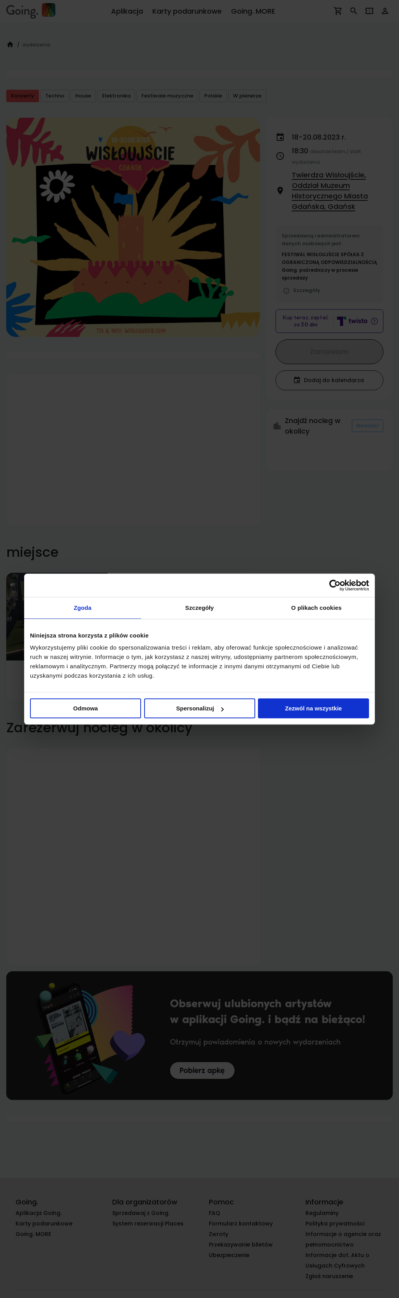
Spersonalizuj (200, 708)
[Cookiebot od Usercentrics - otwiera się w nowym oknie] (335, 585)
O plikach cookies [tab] (316, 607)
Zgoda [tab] (83, 607)
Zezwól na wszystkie (313, 708)
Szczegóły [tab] (199, 607)
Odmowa (85, 708)
